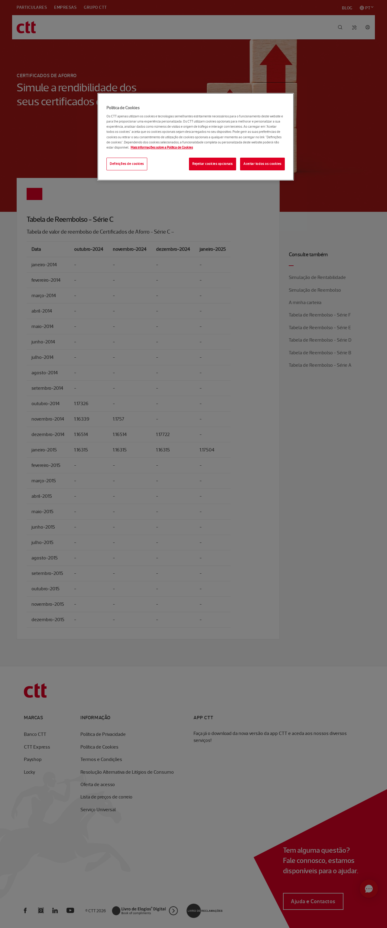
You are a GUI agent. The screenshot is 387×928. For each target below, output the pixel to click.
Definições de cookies (127, 164)
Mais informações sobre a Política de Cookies (162, 147)
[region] (195, 137)
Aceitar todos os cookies (262, 164)
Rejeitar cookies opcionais (212, 164)
